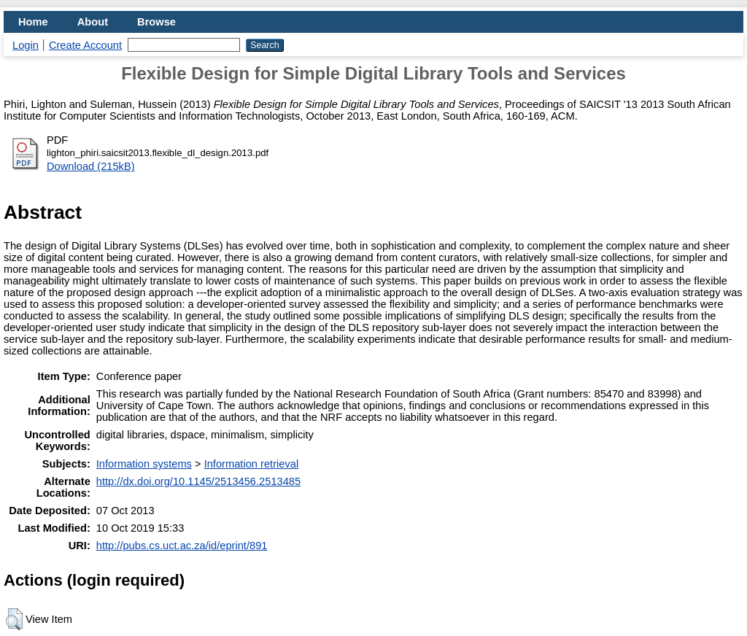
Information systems (144, 464)
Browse (156, 22)
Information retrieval (251, 464)
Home (33, 22)
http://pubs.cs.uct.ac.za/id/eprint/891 (182, 545)
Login (25, 45)
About (92, 22)
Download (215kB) (91, 166)
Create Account (85, 45)
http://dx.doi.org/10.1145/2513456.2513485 (198, 481)
